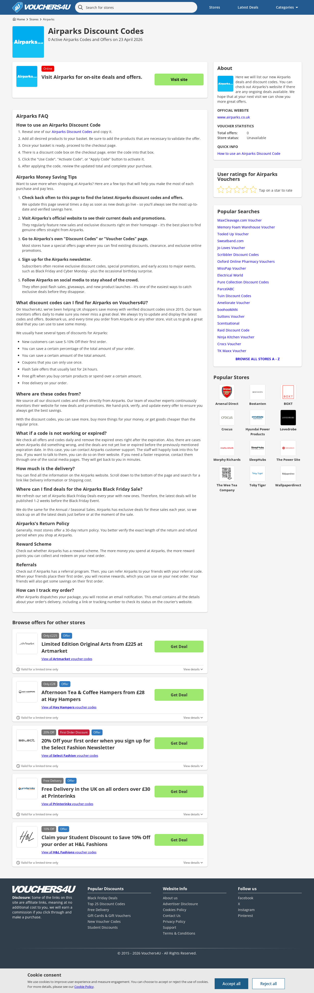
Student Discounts (103, 927)
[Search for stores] (136, 7)
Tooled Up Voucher (233, 234)
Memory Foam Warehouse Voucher (246, 227)
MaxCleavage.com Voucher (239, 220)
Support (169, 927)
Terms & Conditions (179, 933)
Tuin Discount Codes (234, 295)
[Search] (80, 7)
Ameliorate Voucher (233, 302)
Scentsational (228, 323)
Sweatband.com (230, 240)
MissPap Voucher (231, 268)
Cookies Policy (174, 909)
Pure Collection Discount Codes (243, 282)
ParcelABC (225, 289)
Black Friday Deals (103, 898)
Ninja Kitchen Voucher (235, 337)
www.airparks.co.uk (233, 117)
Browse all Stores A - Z (258, 359)
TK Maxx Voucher (231, 350)
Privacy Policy (174, 921)
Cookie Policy (84, 986)
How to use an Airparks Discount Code (248, 153)
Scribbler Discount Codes (238, 254)
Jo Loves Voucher (231, 247)
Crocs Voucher (229, 344)
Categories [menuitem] (285, 7)
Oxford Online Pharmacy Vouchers (246, 261)
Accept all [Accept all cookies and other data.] (231, 983)
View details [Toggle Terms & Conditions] (191, 669)
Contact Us (172, 915)
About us (170, 898)
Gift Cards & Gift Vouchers (109, 915)
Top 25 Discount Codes (106, 903)
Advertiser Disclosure (180, 903)
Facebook (245, 898)
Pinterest (245, 915)
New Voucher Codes (104, 921)
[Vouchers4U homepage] (41, 7)
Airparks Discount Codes (96, 31)
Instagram (246, 909)
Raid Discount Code (233, 330)
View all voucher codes (66, 659)
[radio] (220, 189)
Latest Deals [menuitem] (248, 7)
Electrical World (230, 275)
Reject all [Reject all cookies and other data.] (268, 983)
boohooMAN (227, 309)
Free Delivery (98, 909)
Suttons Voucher (231, 316)
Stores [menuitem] (214, 7)
